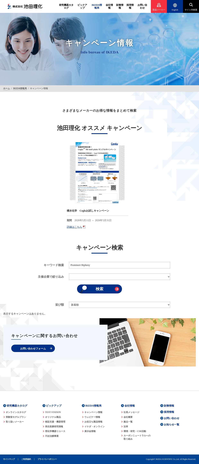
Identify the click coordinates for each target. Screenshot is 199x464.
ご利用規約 (26, 459)
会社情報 (109, 6)
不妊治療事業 (52, 436)
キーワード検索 (54, 265)
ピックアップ (82, 6)
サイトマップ (9, 459)
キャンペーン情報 (93, 412)
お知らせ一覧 (171, 424)
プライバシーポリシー (47, 459)
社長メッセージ (131, 412)
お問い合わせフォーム (33, 348)
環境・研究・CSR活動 (135, 431)
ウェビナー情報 (92, 417)
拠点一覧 (128, 422)
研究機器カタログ (66, 6)
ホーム (6, 88)
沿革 (126, 426)
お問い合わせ (142, 6)
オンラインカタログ (16, 412)
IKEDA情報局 (97, 6)
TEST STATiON (53, 412)
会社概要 (128, 417)
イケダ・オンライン (94, 426)
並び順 (59, 304)
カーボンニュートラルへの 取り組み (137, 437)
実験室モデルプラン (16, 417)
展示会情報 (90, 431)
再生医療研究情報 (54, 426)
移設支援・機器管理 (55, 422)
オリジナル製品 (53, 417)
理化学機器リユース (55, 431)
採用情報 (130, 6)
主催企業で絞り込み (51, 276)
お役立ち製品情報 (93, 422)
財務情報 (119, 6)
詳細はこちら (74, 227)
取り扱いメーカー (15, 422)
